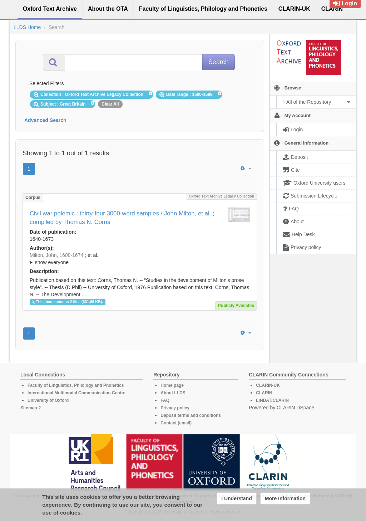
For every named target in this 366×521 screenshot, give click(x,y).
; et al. (140, 259)
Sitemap (28, 407)
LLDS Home (27, 27)
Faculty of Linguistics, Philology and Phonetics (76, 385)
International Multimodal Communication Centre (76, 392)
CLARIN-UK (268, 385)
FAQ (164, 400)
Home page (172, 385)
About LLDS (172, 392)
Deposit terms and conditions (190, 415)
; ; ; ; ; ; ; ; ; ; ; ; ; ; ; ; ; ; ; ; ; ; (140, 259)
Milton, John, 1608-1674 (56, 255)
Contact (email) (176, 422)
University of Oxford (48, 400)
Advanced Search (45, 120)
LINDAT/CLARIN (272, 400)
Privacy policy (174, 407)
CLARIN (264, 392)
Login (345, 3)
